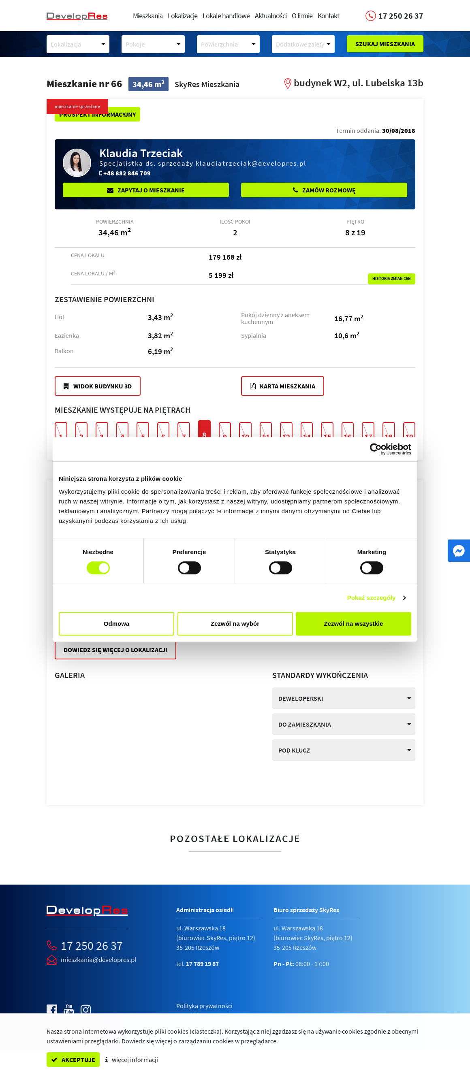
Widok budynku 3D (98, 386)
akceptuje (73, 1060)
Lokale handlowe (226, 15)
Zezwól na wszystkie (353, 623)
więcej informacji (131, 1060)
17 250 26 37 (92, 945)
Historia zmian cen (391, 278)
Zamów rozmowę (324, 190)
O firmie (302, 15)
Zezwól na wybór (235, 623)
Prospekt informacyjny (97, 114)
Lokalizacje (182, 15)
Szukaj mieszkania (385, 44)
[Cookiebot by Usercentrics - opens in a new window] (375, 449)
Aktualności (270, 15)
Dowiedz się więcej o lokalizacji (115, 650)
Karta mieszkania (282, 386)
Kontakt (328, 15)
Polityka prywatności (204, 1006)
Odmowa (116, 623)
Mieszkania (147, 15)
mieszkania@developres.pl (98, 959)
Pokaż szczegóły (371, 597)
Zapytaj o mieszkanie (146, 190)
